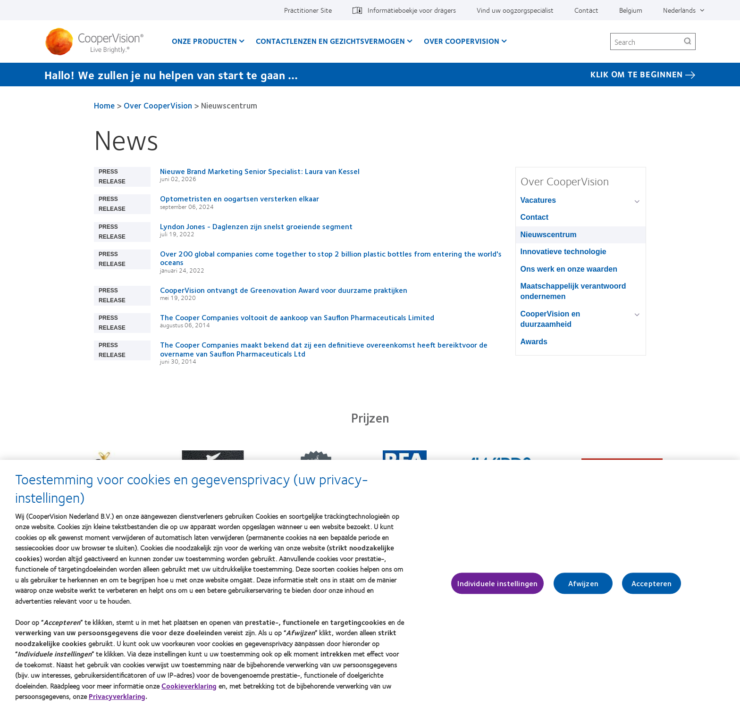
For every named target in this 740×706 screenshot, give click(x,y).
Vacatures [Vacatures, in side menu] (538, 200)
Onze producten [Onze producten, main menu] (204, 41)
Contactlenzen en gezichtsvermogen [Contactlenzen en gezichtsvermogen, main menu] (330, 41)
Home (104, 105)
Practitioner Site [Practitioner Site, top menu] (308, 10)
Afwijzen (583, 588)
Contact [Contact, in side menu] (535, 217)
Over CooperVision (158, 105)
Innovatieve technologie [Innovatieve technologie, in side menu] (563, 252)
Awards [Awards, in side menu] (534, 342)
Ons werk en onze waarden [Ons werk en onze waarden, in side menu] (569, 269)
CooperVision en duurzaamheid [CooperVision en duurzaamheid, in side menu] (550, 319)
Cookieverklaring (189, 691)
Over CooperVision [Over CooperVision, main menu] (461, 41)
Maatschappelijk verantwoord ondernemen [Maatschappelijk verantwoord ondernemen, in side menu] (573, 291)
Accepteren (651, 588)
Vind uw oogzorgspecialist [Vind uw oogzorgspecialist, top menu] (515, 10)
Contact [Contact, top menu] (586, 10)
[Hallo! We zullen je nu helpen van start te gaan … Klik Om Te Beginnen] (370, 74)
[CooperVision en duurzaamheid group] (638, 314)
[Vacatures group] (638, 201)
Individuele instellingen (497, 588)
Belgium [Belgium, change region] (630, 10)
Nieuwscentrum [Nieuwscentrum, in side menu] (549, 235)
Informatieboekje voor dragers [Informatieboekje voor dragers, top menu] (412, 10)
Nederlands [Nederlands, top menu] (679, 10)
